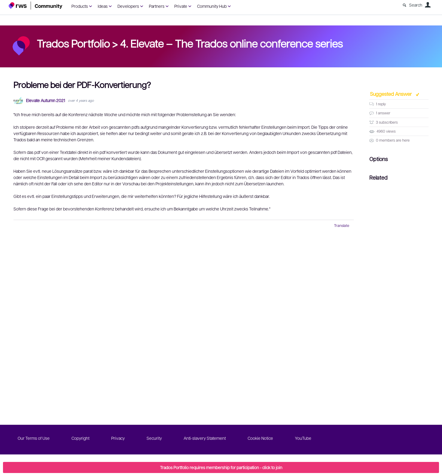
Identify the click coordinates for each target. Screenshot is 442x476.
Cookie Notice (260, 438)
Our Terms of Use (34, 438)
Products (79, 6)
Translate (341, 225)
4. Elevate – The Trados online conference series (231, 43)
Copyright (80, 438)
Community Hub (212, 6)
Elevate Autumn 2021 (45, 100)
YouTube (303, 438)
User (428, 5)
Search (415, 4)
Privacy (118, 438)
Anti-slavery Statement (205, 438)
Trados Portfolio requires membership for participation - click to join (221, 467)
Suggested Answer (391, 93)
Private (180, 6)
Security (154, 438)
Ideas (103, 6)
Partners (156, 6)
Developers (128, 6)
